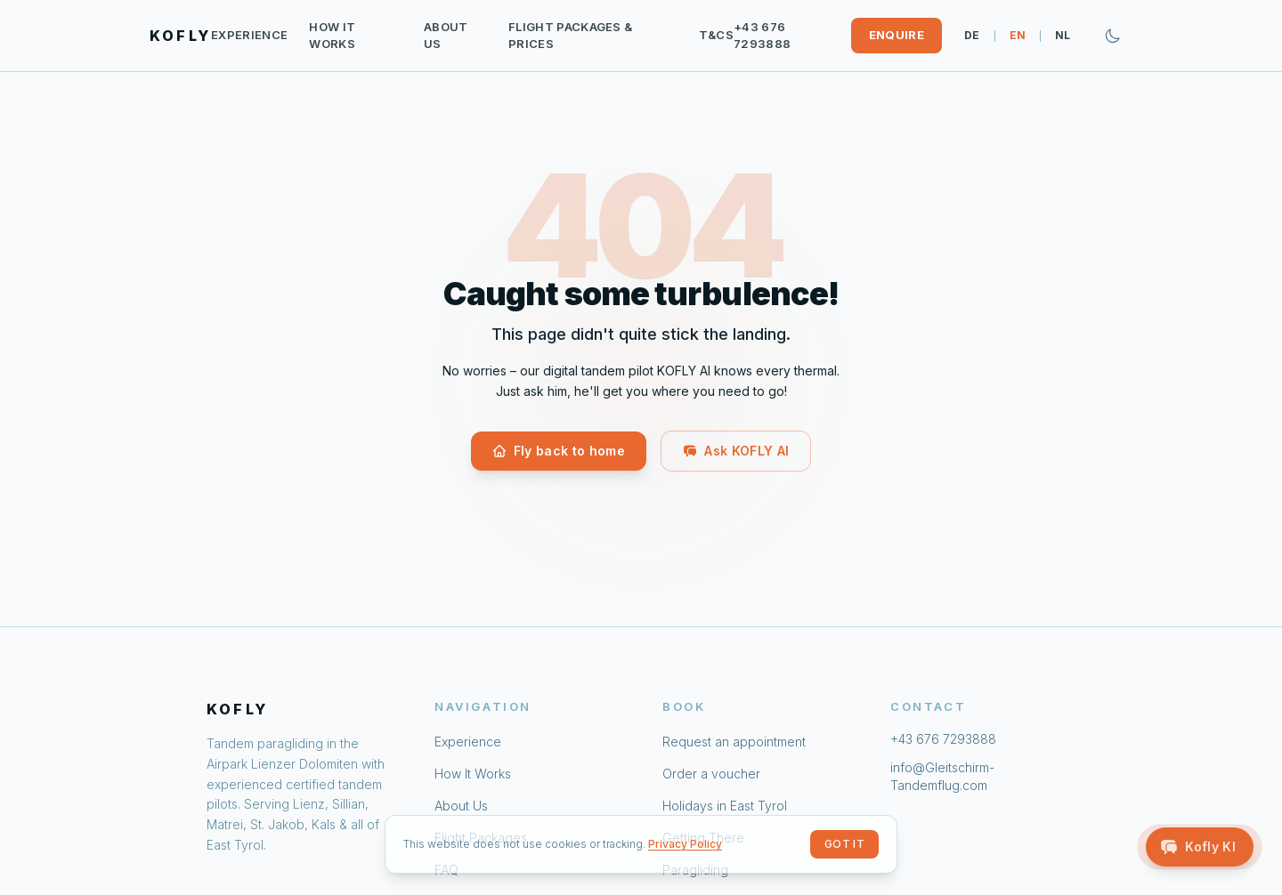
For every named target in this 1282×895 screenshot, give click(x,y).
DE (972, 35)
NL (1063, 35)
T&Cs (716, 35)
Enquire (896, 35)
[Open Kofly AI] (1200, 847)
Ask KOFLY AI (736, 450)
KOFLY (180, 35)
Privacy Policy (685, 844)
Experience (249, 35)
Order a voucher (711, 773)
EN (1018, 35)
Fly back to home (559, 450)
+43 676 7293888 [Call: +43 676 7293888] (762, 36)
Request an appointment (734, 741)
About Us (446, 36)
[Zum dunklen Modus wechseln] (1112, 35)
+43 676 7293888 (943, 738)
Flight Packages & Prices (570, 36)
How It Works (332, 36)
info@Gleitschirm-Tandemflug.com (942, 776)
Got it (844, 844)
